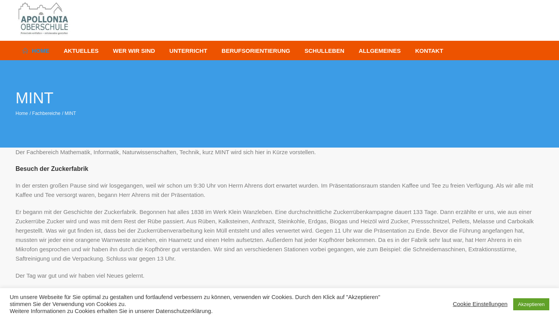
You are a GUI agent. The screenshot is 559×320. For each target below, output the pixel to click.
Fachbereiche (46, 113)
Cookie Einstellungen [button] (480, 304)
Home (22, 113)
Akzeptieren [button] (531, 304)
